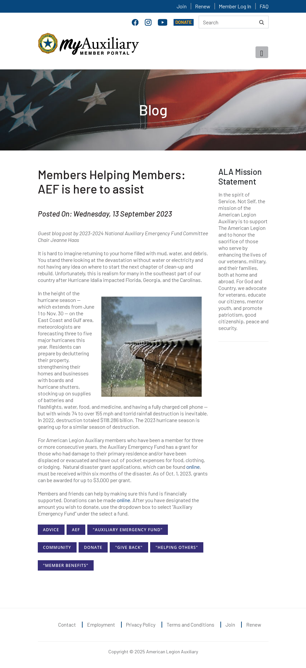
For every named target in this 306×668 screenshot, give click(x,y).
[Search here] (234, 22)
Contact (67, 625)
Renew (202, 6)
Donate (93, 547)
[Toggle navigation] (262, 52)
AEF (76, 530)
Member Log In (235, 6)
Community (57, 547)
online (193, 466)
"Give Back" (128, 547)
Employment (101, 625)
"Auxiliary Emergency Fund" (128, 530)
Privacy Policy (141, 625)
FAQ (264, 6)
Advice (51, 530)
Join (182, 6)
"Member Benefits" (66, 565)
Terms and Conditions (190, 625)
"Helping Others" (177, 547)
